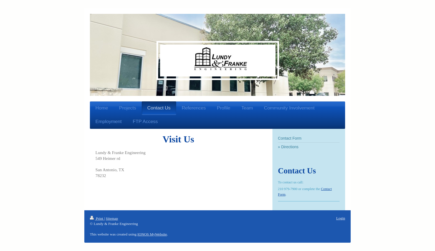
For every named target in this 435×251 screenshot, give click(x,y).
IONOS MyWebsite (152, 234)
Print (97, 218)
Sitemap (112, 218)
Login (340, 218)
